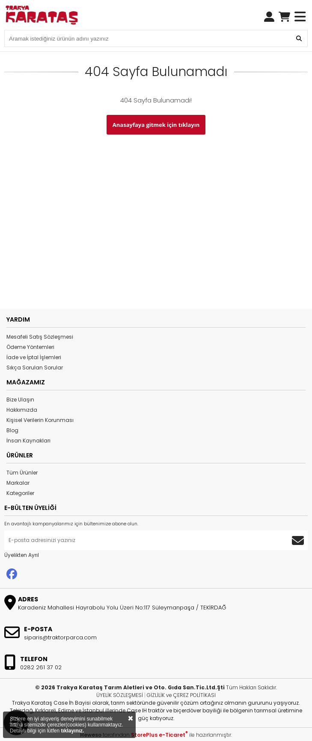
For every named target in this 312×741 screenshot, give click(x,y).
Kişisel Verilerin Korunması (40, 420)
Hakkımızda (21, 409)
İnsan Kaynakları (28, 440)
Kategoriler (20, 493)
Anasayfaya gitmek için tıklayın (156, 125)
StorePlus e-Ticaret (159, 734)
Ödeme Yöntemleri (30, 347)
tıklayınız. (72, 731)
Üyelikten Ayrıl (21, 555)
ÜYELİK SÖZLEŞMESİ (119, 695)
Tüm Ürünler (22, 472)
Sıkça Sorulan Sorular (34, 367)
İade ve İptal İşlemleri (33, 357)
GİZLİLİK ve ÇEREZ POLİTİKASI (181, 695)
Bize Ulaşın (20, 399)
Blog (12, 430)
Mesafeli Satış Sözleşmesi (39, 336)
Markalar (18, 482)
